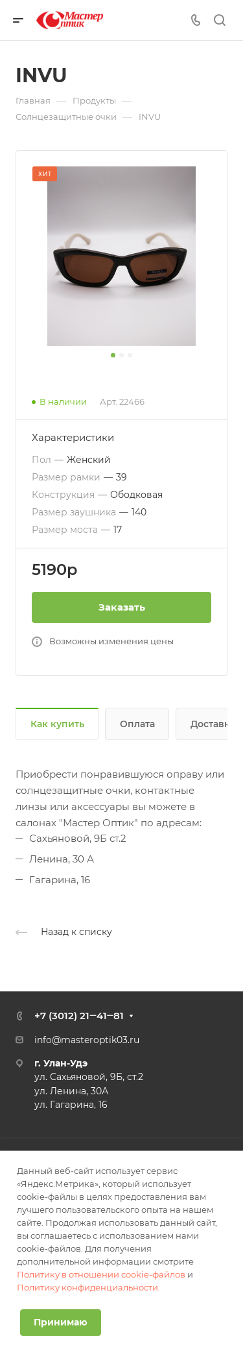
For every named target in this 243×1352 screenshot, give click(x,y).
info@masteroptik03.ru (86, 1040)
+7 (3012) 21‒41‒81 (79, 1015)
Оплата (137, 724)
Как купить (57, 724)
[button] (113, 355)
